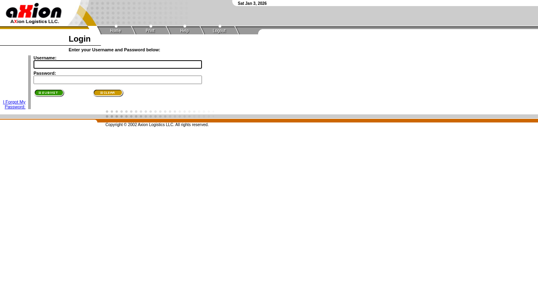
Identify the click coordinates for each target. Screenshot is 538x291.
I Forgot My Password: (14, 104)
